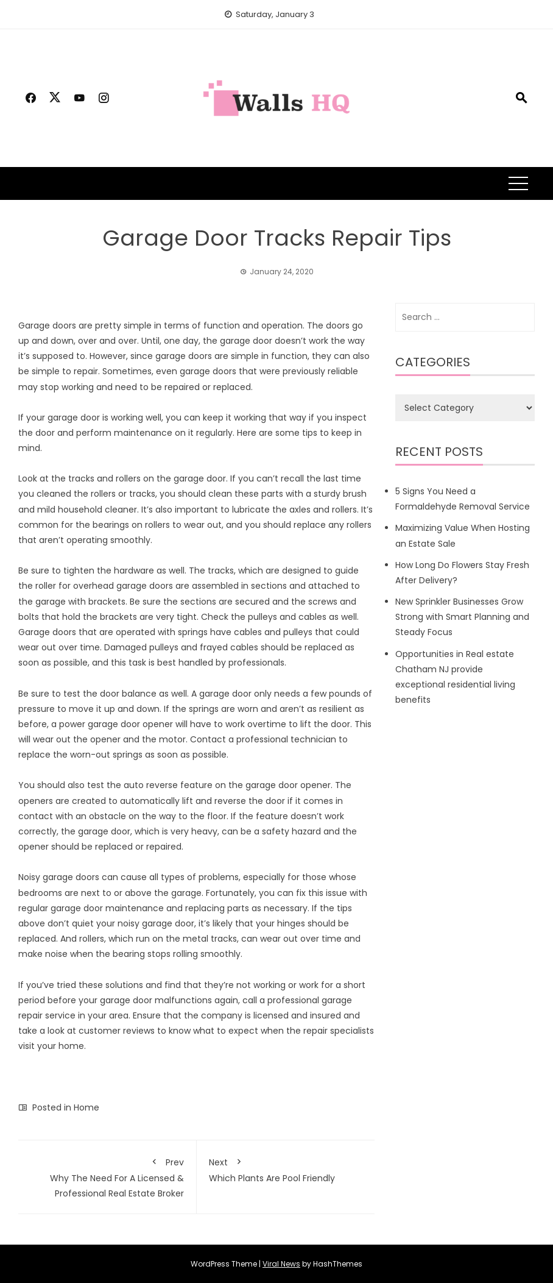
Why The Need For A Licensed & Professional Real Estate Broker (107, 1176)
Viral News (281, 1264)
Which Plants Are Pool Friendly (286, 1168)
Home (86, 1107)
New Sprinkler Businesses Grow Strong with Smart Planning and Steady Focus (462, 616)
